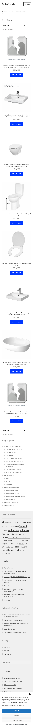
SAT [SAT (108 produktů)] (3, 546)
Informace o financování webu (13, 688)
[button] (30, 694)
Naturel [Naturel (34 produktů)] (24, 538)
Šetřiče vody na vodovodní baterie (15, 496)
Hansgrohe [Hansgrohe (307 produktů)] (19, 530)
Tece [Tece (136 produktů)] (16, 546)
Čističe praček (10, 455)
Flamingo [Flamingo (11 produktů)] (16, 526)
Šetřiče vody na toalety (12, 493)
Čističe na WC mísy (11, 452)
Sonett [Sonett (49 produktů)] (10, 547)
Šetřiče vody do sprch (12, 490)
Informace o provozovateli (12, 678)
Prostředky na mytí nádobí (13, 469)
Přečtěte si (7, 586)
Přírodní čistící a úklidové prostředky (14, 446)
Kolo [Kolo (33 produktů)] (23, 534)
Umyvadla (9, 481)
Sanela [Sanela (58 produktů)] (21, 543)
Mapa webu (7, 692)
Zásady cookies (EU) (10, 685)
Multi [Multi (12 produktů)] (14, 538)
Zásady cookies (8, 724)
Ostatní (6, 650)
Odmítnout (17, 715)
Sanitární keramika (9, 475)
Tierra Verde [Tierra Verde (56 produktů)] (23, 547)
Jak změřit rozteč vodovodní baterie (15, 632)
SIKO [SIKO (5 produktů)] (7, 547)
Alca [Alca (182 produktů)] (4, 522)
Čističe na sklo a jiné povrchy (14, 449)
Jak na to (7, 647)
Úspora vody (8, 654)
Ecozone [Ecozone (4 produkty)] (8, 526)
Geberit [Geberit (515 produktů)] (23, 526)
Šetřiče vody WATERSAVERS (11, 487)
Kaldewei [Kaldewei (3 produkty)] (16, 534)
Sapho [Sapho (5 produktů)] (26, 543)
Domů (5, 11)
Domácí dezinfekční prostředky (14, 461)
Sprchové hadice (10, 499)
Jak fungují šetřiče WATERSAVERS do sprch (17, 577)
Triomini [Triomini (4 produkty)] (4, 550)
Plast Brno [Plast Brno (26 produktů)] (24, 541)
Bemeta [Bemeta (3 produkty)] (12, 522)
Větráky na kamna (9, 505)
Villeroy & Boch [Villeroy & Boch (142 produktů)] (12, 550)
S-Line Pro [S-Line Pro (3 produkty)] (17, 543)
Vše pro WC (9, 484)
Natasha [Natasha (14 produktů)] (18, 538)
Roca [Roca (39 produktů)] (13, 543)
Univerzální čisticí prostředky (14, 472)
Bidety (8, 478)
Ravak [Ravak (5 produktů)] (9, 543)
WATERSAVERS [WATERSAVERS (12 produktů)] (6, 553)
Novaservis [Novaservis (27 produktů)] (8, 541)
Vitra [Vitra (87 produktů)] (22, 550)
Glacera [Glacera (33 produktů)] (4, 531)
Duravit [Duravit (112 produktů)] (24, 522)
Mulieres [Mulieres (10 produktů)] (10, 538)
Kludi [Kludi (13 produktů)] (19, 534)
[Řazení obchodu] (13, 25)
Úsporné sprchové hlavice (11, 502)
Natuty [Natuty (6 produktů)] (28, 538)
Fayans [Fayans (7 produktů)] (12, 526)
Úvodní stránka (8, 568)
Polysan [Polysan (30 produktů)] (4, 544)
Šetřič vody (8, 4)
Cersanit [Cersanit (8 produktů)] (16, 522)
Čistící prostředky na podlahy (14, 458)
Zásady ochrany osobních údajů (20, 724)
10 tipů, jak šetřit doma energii (13, 620)
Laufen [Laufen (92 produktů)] (5, 537)
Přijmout (16, 711)
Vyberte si (11, 11)
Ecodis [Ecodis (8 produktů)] (29, 522)
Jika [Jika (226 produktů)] (12, 534)
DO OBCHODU (16, 74)
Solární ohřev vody (9, 629)
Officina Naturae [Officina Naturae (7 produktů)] (17, 541)
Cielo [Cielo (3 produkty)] (20, 522)
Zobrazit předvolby (16, 720)
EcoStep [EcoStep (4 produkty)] (4, 526)
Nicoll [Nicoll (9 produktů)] (3, 541)
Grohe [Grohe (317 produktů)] (11, 530)
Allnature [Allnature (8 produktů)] (8, 522)
